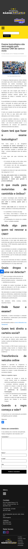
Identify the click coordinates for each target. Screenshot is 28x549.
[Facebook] (2, 271)
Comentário (5, 437)
